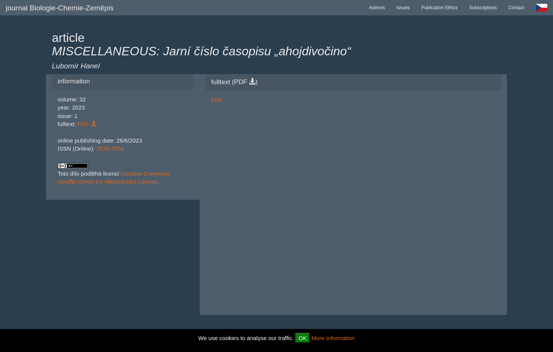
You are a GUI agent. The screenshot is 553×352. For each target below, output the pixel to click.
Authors (377, 7)
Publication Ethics (439, 7)
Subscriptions (483, 7)
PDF (87, 124)
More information (333, 338)
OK (302, 338)
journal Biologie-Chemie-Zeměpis (60, 8)
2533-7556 (110, 148)
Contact (516, 7)
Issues (403, 7)
